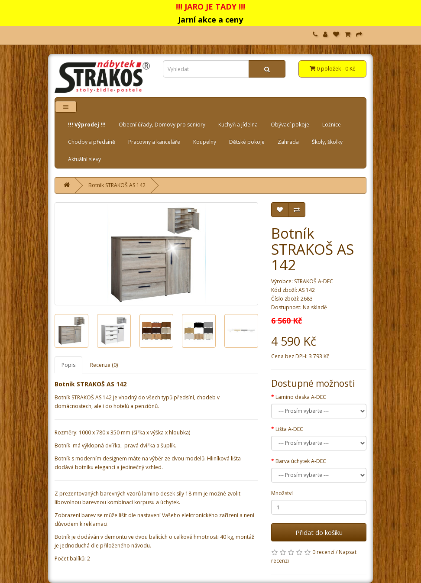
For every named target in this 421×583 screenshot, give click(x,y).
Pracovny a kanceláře (154, 142)
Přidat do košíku (319, 532)
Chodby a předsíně (91, 142)
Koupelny (204, 142)
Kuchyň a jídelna (238, 124)
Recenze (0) (104, 365)
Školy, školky (327, 142)
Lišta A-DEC (289, 429)
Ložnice (331, 124)
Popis (68, 365)
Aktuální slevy (84, 159)
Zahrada (288, 142)
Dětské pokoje (247, 142)
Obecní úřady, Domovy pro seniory (162, 124)
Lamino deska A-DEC (300, 397)
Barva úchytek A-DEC (300, 461)
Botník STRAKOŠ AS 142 (117, 185)
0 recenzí (323, 552)
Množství (282, 493)
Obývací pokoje (290, 124)
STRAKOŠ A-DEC (313, 281)
